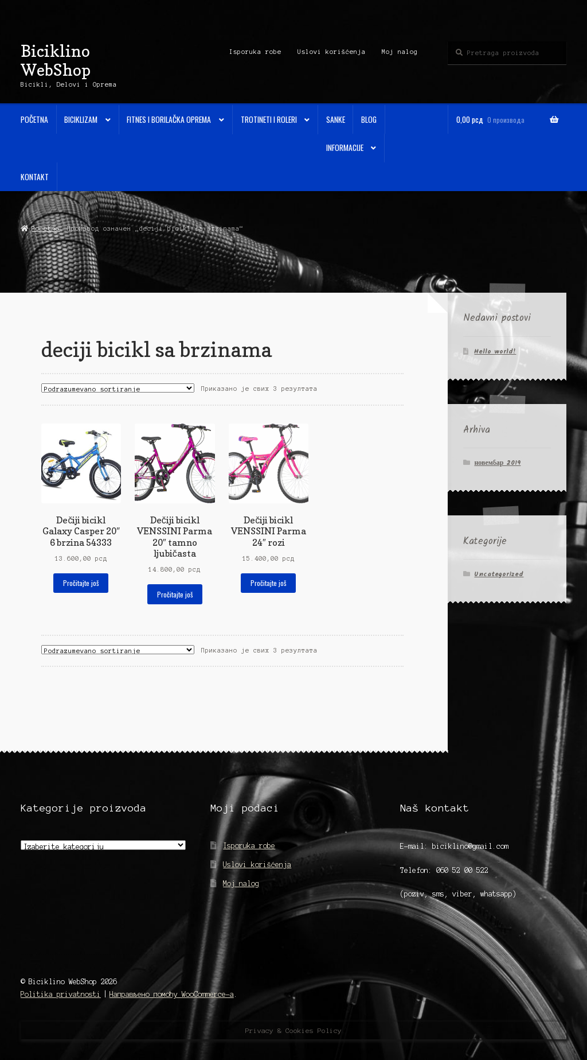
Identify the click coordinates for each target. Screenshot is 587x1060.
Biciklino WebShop (56, 60)
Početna (34, 119)
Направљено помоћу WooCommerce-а (171, 994)
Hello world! (495, 351)
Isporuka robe (255, 51)
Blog (369, 119)
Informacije (344, 147)
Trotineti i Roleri (269, 119)
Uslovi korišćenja (332, 51)
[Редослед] (117, 388)
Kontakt (35, 177)
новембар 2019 (497, 462)
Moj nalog (400, 51)
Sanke (335, 119)
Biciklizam (80, 119)
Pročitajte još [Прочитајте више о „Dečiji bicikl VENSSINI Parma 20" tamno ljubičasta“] (175, 594)
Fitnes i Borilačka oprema (169, 119)
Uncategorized (498, 574)
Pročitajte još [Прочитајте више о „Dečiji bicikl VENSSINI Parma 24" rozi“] (268, 583)
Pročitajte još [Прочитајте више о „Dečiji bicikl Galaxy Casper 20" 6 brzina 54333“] (81, 583)
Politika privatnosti (61, 994)
